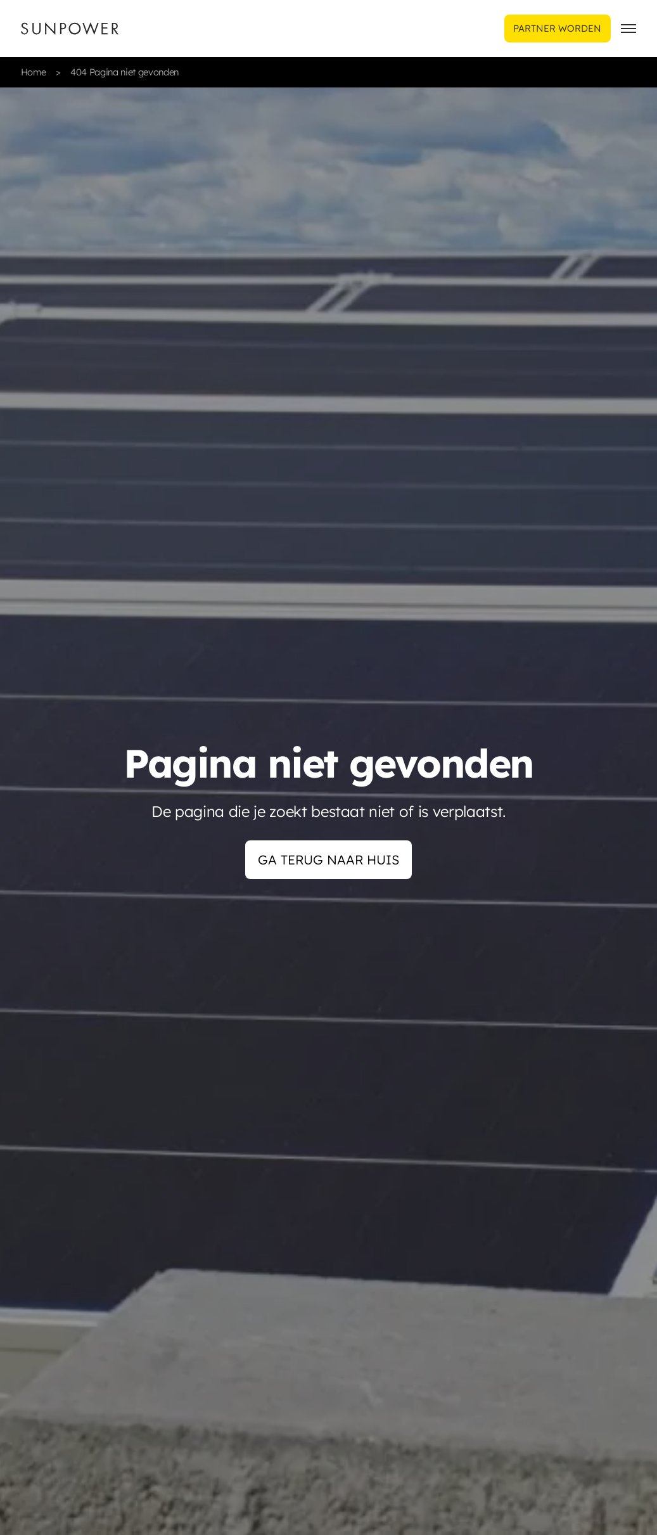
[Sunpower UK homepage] (69, 28)
